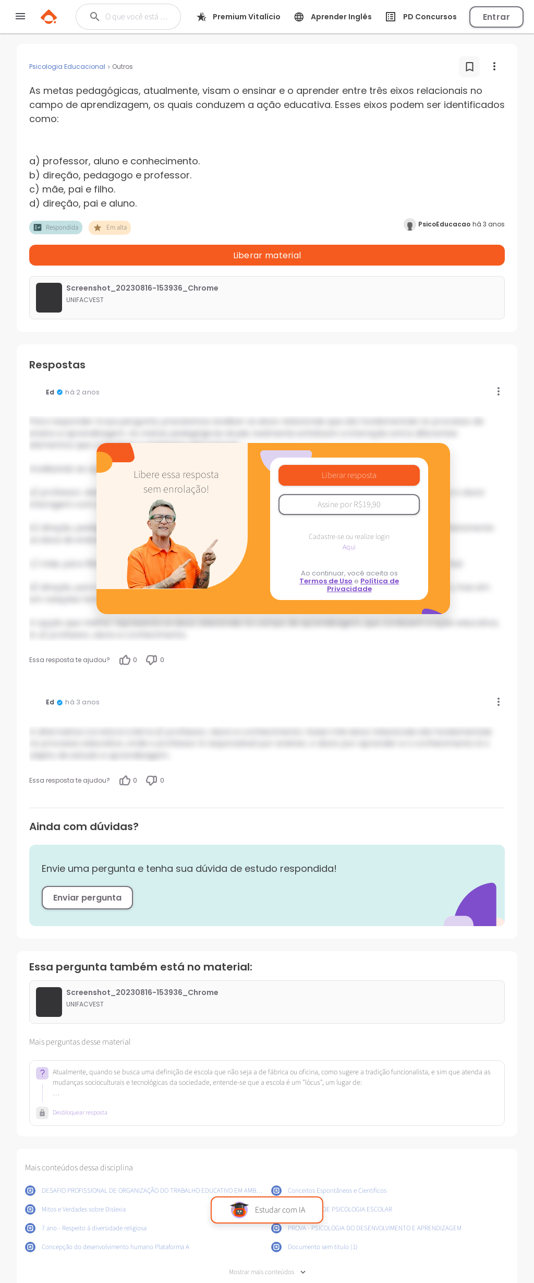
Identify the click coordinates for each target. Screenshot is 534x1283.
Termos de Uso (326, 554)
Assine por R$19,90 (349, 477)
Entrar (496, 17)
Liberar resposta (349, 448)
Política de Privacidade (363, 558)
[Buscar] (137, 16)
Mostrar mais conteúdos (267, 1245)
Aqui (349, 520)
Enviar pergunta (87, 871)
